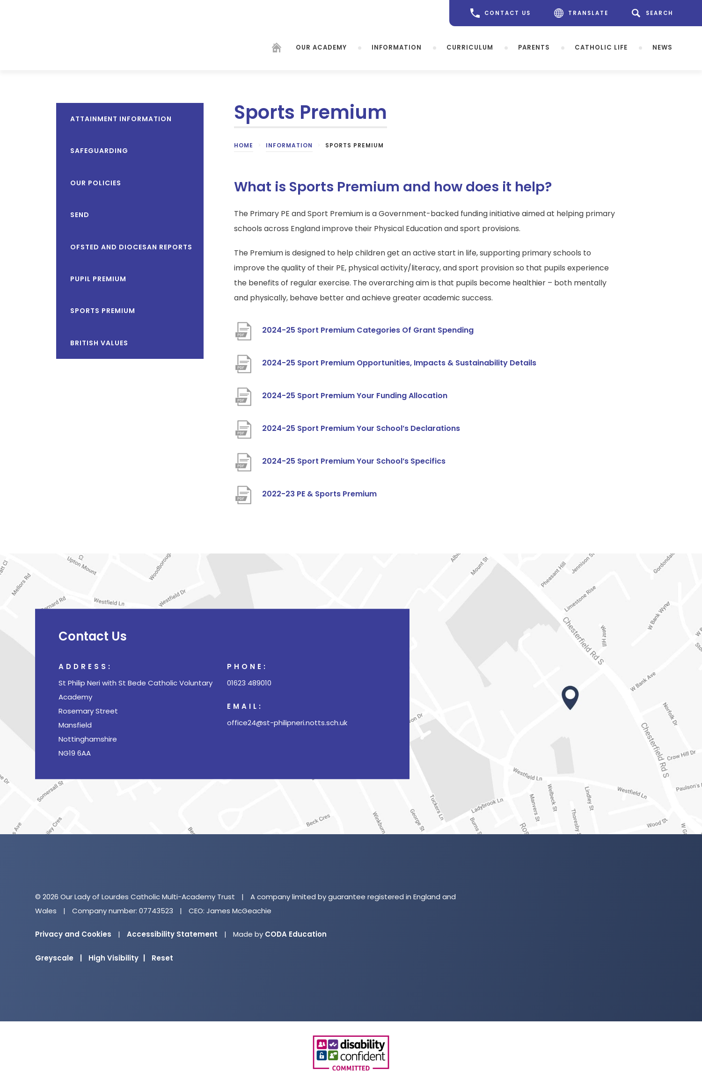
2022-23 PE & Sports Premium (320, 493)
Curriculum (469, 47)
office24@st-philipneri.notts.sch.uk (287, 723)
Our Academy (321, 47)
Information (397, 47)
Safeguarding (99, 150)
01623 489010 (249, 683)
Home (243, 145)
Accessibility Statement (172, 934)
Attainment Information (121, 119)
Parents (534, 47)
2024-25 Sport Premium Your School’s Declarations (361, 428)
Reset (162, 958)
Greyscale (58, 958)
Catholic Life (601, 47)
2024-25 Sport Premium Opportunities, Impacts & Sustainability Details (399, 362)
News (662, 47)
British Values (99, 343)
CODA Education (296, 934)
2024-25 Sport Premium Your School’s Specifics (354, 461)
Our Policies (95, 183)
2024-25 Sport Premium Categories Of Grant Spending (368, 330)
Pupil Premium (98, 279)
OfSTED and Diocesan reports (131, 247)
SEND (79, 214)
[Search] (654, 13)
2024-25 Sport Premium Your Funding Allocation (354, 395)
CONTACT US (500, 13)
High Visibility (116, 958)
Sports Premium (102, 310)
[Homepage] (277, 49)
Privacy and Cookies (73, 934)
